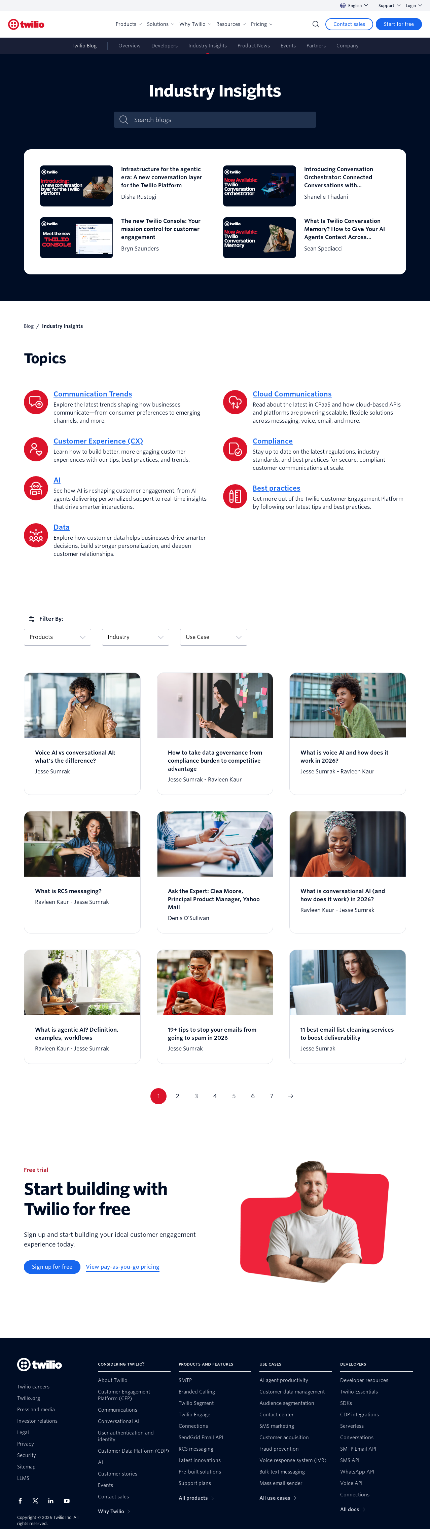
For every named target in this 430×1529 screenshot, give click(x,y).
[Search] (316, 24)
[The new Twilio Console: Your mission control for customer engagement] (123, 237)
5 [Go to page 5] (234, 1096)
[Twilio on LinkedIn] (53, 1500)
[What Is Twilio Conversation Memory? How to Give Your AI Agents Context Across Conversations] (306, 237)
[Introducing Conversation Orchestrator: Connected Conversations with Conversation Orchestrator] (306, 185)
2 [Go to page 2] (177, 1096)
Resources (231, 24)
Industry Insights (207, 45)
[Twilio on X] (38, 1500)
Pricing (261, 24)
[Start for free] (399, 24)
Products (129, 24)
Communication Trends (92, 394)
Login (414, 5)
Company (347, 45)
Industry (136, 637)
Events (288, 45)
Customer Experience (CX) (98, 441)
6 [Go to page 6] (253, 1096)
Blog (29, 326)
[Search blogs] (222, 120)
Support (389, 5)
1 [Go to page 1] (158, 1096)
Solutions (160, 24)
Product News (254, 45)
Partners (316, 45)
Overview (129, 45)
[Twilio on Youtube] (69, 1500)
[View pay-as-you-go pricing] (122, 1267)
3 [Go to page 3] (196, 1096)
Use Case (214, 637)
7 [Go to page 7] (272, 1096)
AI (57, 480)
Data (61, 527)
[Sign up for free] (52, 1267)
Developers (164, 45)
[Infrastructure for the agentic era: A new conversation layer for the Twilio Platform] (123, 185)
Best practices (276, 488)
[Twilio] (26, 24)
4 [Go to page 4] (215, 1096)
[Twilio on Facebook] (22, 1500)
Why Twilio (195, 24)
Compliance (273, 441)
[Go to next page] (290, 1096)
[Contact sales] (349, 24)
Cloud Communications (292, 394)
